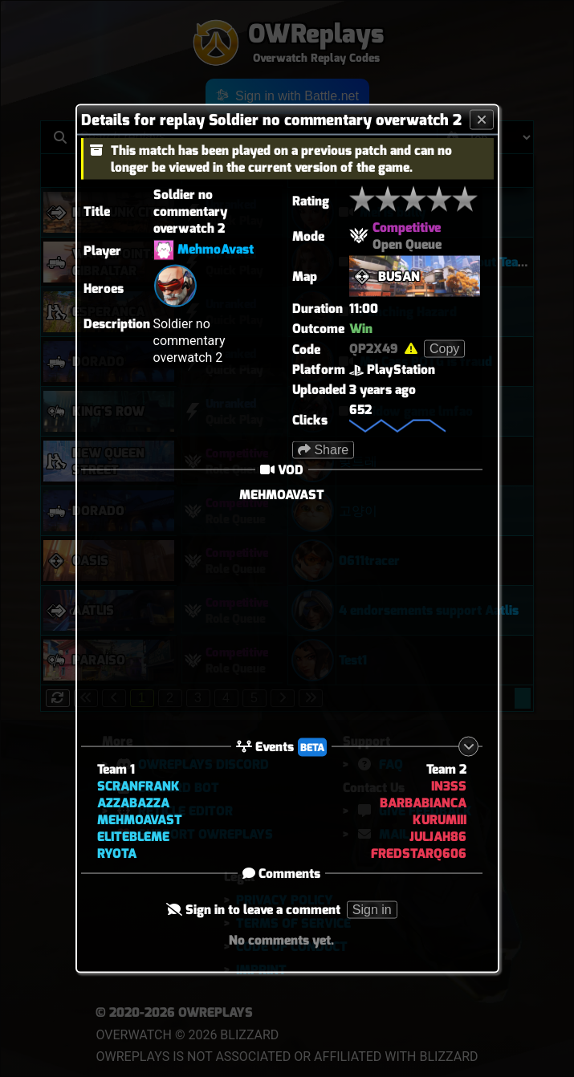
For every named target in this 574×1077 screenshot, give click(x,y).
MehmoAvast (215, 249)
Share (323, 450)
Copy (444, 349)
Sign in (372, 909)
